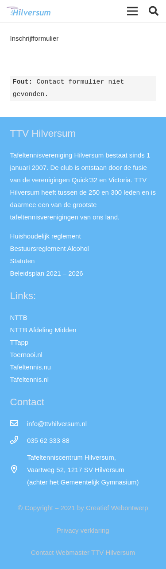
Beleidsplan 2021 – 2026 (46, 273)
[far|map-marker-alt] (18, 470)
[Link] (28, 11)
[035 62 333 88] (18, 440)
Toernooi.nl (26, 354)
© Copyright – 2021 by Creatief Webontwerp (83, 507)
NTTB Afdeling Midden (43, 330)
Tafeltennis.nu (30, 367)
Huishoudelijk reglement (45, 236)
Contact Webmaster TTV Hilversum (83, 552)
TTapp (19, 342)
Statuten (22, 261)
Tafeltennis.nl (29, 379)
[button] (153, 11)
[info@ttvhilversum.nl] (18, 424)
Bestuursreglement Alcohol (49, 248)
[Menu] (132, 11)
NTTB (18, 317)
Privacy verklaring (83, 530)
